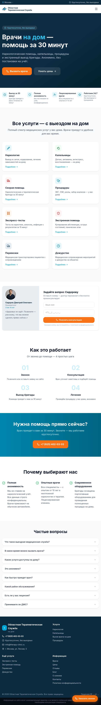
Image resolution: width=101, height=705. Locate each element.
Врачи (55, 661)
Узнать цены (47, 71)
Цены (55, 664)
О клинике (57, 676)
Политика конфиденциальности (67, 683)
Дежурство (7, 672)
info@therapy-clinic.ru (13, 644)
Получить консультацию (69, 320)
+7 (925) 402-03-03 (50, 444)
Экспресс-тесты (9, 661)
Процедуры (58, 640)
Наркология (58, 629)
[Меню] (96, 9)
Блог (55, 672)
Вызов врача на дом (62, 637)
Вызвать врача (17, 71)
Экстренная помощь (11, 664)
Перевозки (7, 668)
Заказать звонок (85, 698)
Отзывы (56, 668)
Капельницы (58, 633)
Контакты (57, 679)
